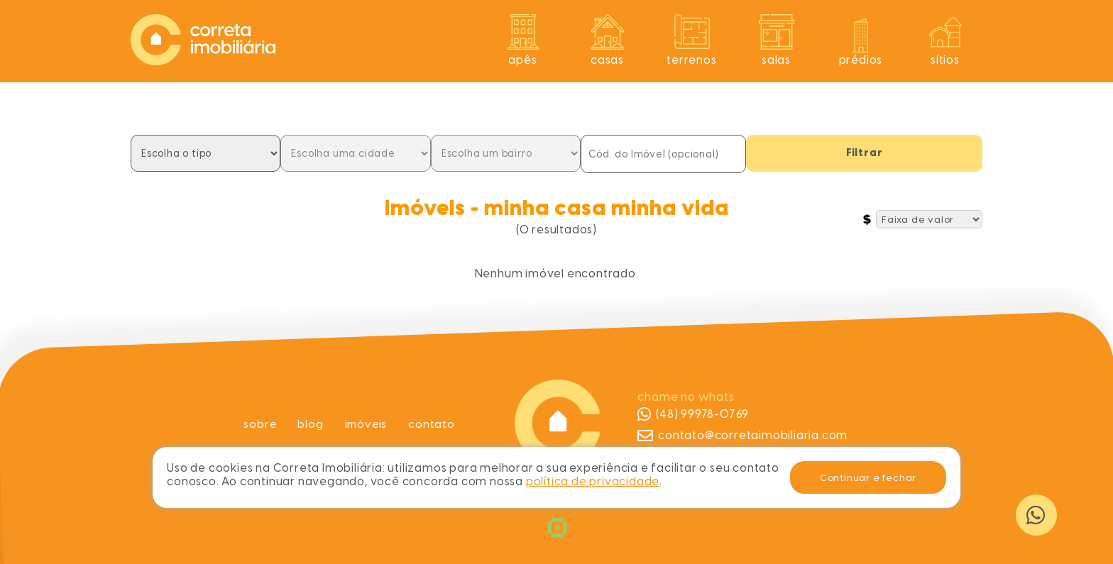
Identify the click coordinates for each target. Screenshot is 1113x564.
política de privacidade (592, 481)
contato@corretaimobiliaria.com (742, 435)
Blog (309, 424)
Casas (607, 60)
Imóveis (366, 424)
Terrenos (691, 60)
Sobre (258, 424)
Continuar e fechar (868, 477)
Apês (522, 60)
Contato (433, 424)
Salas (776, 60)
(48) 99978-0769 (693, 414)
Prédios (861, 60)
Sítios (945, 60)
